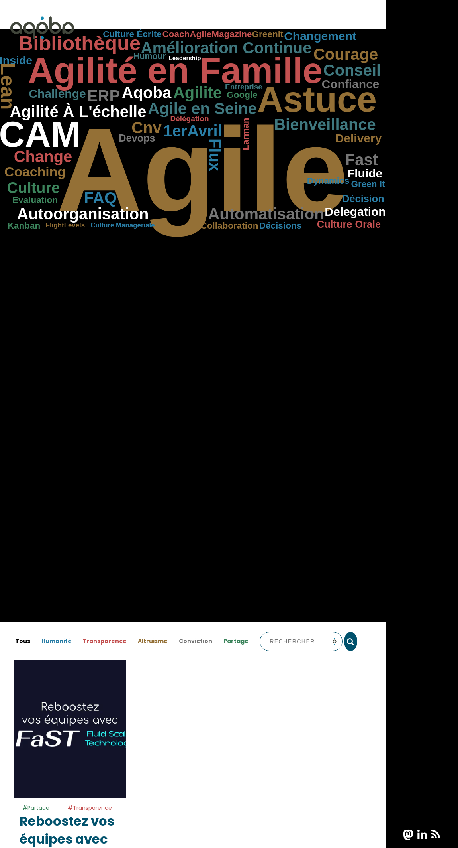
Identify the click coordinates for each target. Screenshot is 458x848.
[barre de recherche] (301, 641)
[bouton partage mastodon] (408, 834)
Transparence (104, 641)
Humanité (56, 641)
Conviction (195, 641)
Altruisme (153, 641)
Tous (22, 641)
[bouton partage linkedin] (422, 834)
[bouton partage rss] (435, 834)
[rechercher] (351, 641)
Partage (236, 641)
